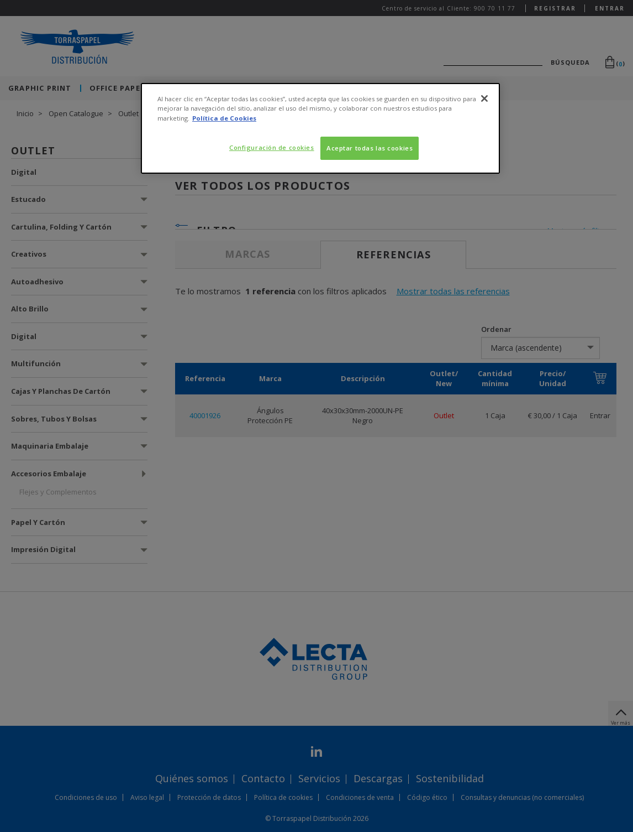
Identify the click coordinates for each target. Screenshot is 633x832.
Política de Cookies (224, 118)
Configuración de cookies (271, 147)
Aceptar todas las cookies (369, 148)
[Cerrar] (484, 98)
